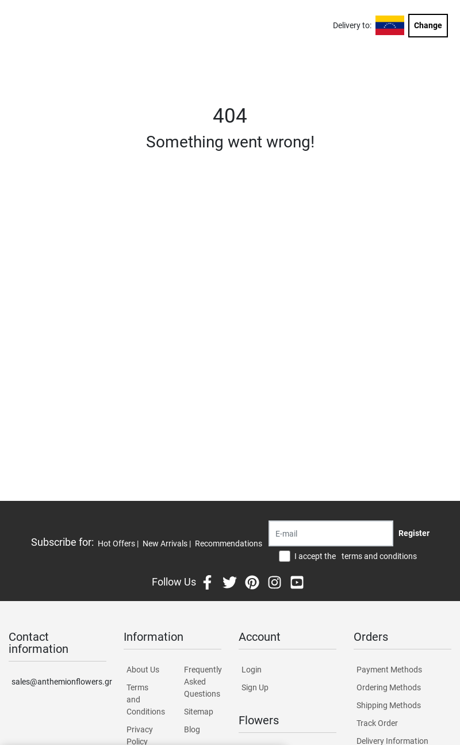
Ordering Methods (388, 687)
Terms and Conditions (145, 699)
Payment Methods (389, 669)
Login (251, 669)
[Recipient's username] (331, 533)
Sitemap (198, 711)
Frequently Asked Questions (202, 681)
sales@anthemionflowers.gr (59, 681)
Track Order (377, 723)
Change (428, 25)
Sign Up (255, 687)
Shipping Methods (388, 705)
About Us (142, 669)
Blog (192, 729)
